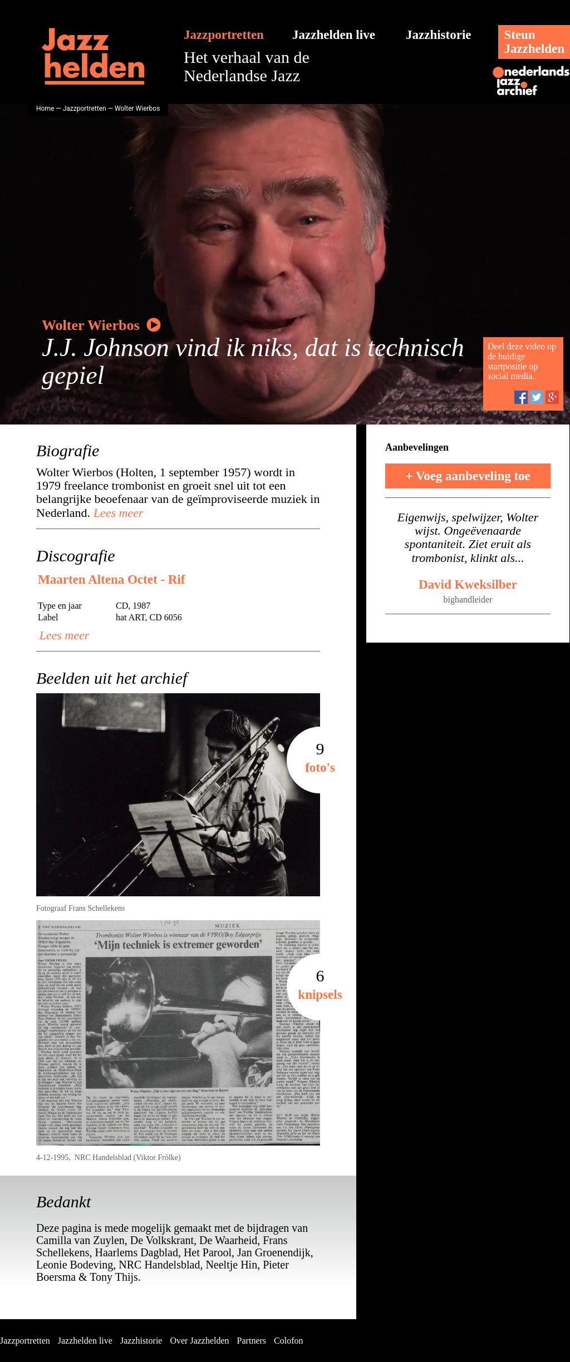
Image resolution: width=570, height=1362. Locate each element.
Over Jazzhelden (199, 1340)
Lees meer (116, 513)
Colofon (288, 1340)
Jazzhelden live (333, 35)
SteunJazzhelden (534, 42)
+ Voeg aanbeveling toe (467, 476)
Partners (251, 1340)
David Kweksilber (468, 584)
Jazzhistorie (438, 35)
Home (45, 108)
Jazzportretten (224, 35)
